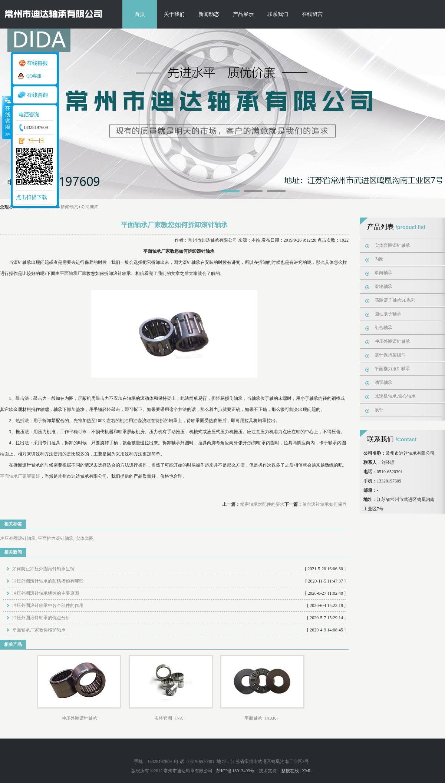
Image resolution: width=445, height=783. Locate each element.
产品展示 (243, 14)
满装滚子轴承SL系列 (395, 300)
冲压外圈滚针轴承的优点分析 (41, 617)
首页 (140, 14)
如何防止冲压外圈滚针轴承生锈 (43, 568)
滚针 (379, 409)
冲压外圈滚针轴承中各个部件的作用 (47, 605)
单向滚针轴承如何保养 (324, 504)
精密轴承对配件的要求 (262, 504)
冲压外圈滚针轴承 (18, 538)
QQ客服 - (35, 76)
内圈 (379, 259)
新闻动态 (208, 14)
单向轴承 (383, 272)
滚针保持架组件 (390, 355)
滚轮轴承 (383, 286)
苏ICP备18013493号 (236, 770)
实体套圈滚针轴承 (392, 245)
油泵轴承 (383, 382)
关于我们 (174, 14)
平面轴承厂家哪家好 (20, 476)
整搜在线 (290, 770)
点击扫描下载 (31, 197)
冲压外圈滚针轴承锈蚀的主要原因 (45, 593)
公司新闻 (90, 207)
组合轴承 (383, 327)
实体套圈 (84, 538)
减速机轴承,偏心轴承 (395, 396)
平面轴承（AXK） (262, 718)
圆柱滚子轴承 (388, 313)
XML (307, 770)
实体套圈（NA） (170, 718)
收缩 (6, 117)
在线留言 (312, 14)
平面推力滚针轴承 (55, 538)
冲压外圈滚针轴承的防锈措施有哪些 (47, 581)
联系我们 (277, 14)
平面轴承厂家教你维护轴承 (39, 630)
